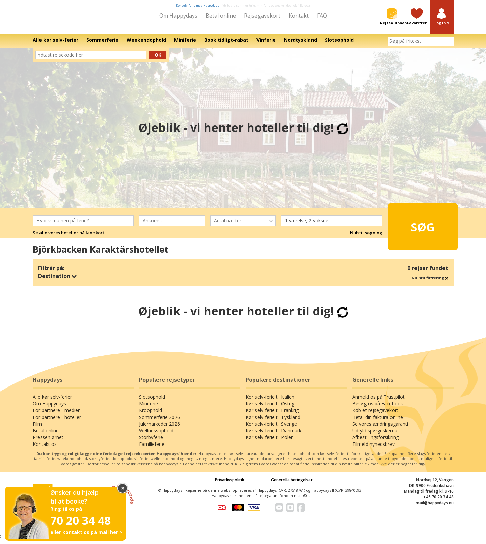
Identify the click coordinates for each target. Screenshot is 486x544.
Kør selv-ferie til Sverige (271, 428)
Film (37, 428)
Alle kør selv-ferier (52, 401)
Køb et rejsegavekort (375, 415)
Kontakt (299, 15)
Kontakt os (45, 449)
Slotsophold (152, 401)
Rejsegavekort (262, 15)
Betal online (221, 15)
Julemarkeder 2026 (159, 428)
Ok (158, 59)
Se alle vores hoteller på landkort (68, 237)
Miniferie (148, 408)
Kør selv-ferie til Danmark (273, 435)
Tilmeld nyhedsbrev (373, 449)
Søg (412, 228)
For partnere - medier (56, 415)
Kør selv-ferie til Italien (270, 401)
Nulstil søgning (366, 237)
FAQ (322, 15)
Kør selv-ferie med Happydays (197, 5)
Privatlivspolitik (229, 484)
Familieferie (151, 449)
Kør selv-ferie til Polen (270, 442)
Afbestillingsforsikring (375, 442)
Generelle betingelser (292, 484)
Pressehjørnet (48, 442)
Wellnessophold (156, 435)
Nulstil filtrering (430, 282)
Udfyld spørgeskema (374, 435)
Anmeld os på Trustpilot (378, 401)
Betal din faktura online (377, 422)
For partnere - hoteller (57, 422)
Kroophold (150, 415)
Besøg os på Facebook (377, 408)
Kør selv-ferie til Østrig (270, 408)
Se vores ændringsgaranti (380, 428)
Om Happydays (178, 15)
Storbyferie (151, 442)
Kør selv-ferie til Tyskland (273, 422)
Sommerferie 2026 (159, 422)
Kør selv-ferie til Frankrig (272, 415)
